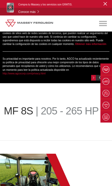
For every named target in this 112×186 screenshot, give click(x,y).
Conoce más (29, 12)
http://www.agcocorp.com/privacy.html (24, 73)
